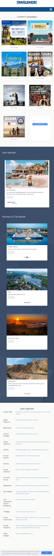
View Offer (21, 188)
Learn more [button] (35, 553)
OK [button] (46, 552)
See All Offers (14, 47)
